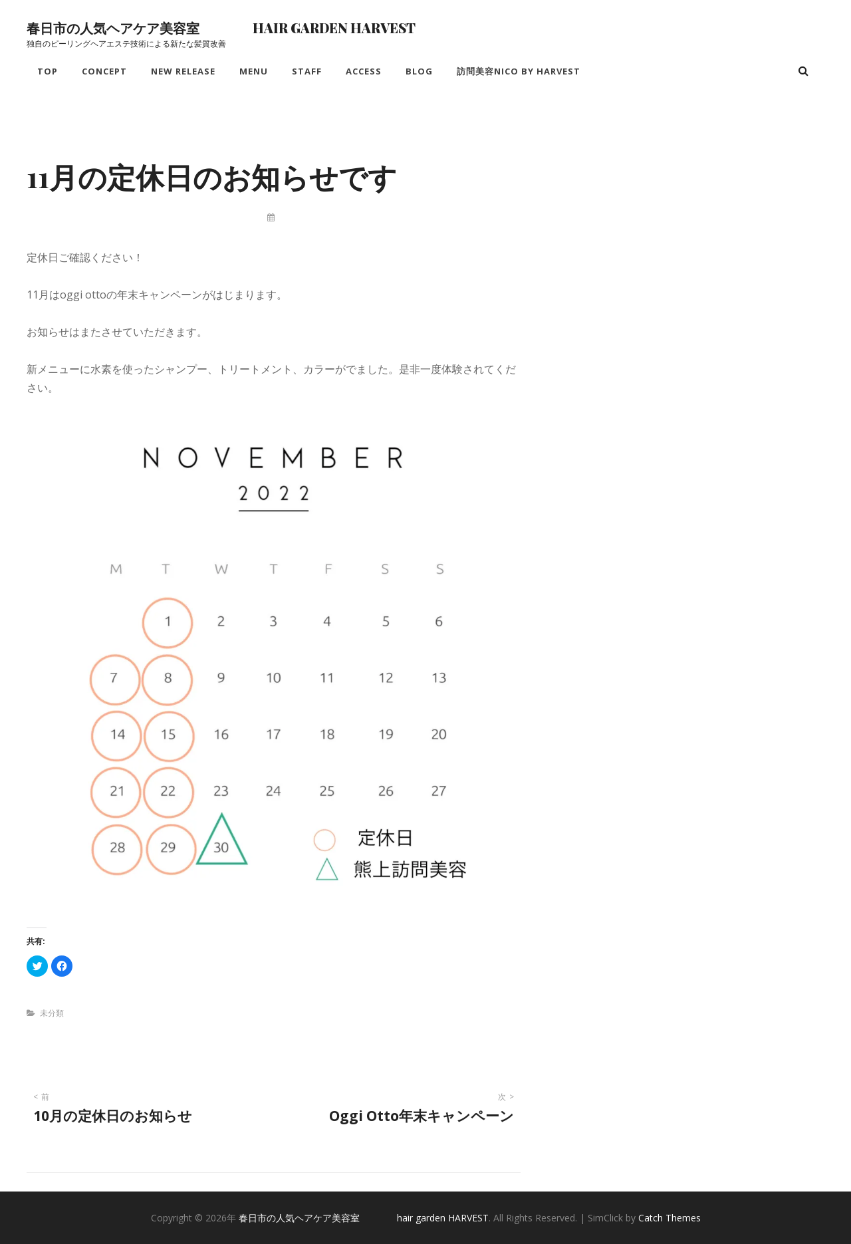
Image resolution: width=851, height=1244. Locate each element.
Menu (253, 71)
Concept (104, 71)
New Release (183, 71)
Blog (419, 71)
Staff (307, 71)
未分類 (52, 1013)
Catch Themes (669, 1217)
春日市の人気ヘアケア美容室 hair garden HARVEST (221, 28)
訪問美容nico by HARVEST (518, 71)
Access (364, 71)
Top (47, 71)
